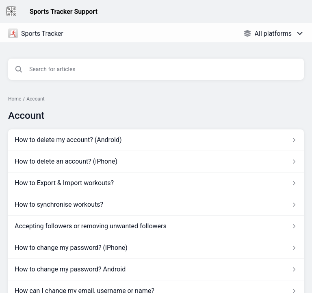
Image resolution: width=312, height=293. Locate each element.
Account (35, 99)
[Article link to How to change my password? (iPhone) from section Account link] (156, 248)
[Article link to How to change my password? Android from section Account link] (156, 269)
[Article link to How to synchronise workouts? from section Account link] (156, 205)
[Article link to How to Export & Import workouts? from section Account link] (156, 183)
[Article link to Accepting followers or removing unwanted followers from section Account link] (156, 226)
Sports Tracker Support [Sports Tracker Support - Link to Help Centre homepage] (64, 11)
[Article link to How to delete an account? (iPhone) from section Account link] (156, 161)
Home (14, 99)
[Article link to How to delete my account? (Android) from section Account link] (156, 140)
